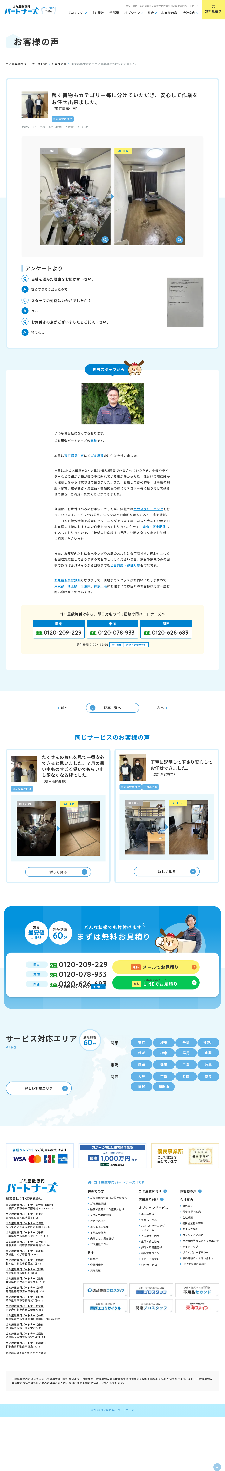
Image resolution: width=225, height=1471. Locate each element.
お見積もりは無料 (67, 580)
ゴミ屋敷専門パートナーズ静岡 (25, 1303)
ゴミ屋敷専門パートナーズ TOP (116, 1197)
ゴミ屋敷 (97, 455)
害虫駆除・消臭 (149, 1251)
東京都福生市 (74, 455)
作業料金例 (95, 1280)
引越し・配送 (148, 1235)
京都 (164, 1090)
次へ (162, 709)
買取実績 (94, 1286)
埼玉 (164, 1054)
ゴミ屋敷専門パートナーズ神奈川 (26, 1257)
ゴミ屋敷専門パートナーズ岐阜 (25, 1312)
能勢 (93, 440)
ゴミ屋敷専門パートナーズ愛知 (25, 1294)
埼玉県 (72, 586)
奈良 (208, 1090)
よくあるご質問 (98, 1242)
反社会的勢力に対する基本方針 (199, 1256)
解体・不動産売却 (150, 1263)
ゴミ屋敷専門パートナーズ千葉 (25, 1248)
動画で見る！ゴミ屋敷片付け (106, 1224)
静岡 (164, 1078)
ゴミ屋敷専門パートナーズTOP (26, 64)
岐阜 (208, 1078)
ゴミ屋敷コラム (98, 1259)
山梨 (208, 1065)
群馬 (186, 1065)
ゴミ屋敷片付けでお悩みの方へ (107, 1213)
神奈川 (208, 1054)
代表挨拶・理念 (190, 1227)
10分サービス (148, 1280)
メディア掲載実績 (99, 1230)
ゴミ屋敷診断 (97, 1219)
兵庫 (186, 1090)
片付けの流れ (97, 1236)
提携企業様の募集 (191, 1239)
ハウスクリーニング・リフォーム (153, 1243)
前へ (63, 710)
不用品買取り (148, 1229)
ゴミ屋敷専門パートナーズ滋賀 (25, 1349)
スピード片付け (149, 1274)
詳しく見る (68, 878)
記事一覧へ (102, 710)
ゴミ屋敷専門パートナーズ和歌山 (26, 1358)
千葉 (186, 1054)
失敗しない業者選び (101, 1254)
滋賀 (141, 1101)
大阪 (141, 1090)
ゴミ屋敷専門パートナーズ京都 (25, 1321)
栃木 (164, 1065)
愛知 (141, 1078)
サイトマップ (189, 1262)
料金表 (93, 1274)
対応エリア (188, 1221)
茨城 (141, 1065)
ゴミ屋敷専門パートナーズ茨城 (25, 1266)
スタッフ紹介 (189, 1244)
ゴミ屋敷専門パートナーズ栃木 (25, 1275)
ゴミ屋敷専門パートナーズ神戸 (25, 1331)
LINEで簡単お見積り (193, 1279)
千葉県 (86, 586)
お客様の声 (59, 64)
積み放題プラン (149, 1269)
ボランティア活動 (191, 1250)
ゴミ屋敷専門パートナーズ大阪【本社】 (30, 1220)
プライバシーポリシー (194, 1268)
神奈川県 (100, 586)
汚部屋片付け (151, 1214)
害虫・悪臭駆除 (154, 526)
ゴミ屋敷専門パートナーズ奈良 (25, 1340)
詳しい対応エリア (46, 1104)
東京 (141, 1054)
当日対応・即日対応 (125, 565)
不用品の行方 (97, 1248)
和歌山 (163, 1101)
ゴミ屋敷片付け (153, 1206)
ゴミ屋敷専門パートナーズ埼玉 (25, 1238)
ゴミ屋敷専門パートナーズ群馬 (25, 1284)
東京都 (59, 586)
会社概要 (186, 1233)
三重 (186, 1078)
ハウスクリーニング (148, 509)
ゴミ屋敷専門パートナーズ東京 (25, 1229)
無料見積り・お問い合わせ (197, 1274)
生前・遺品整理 (149, 1257)
